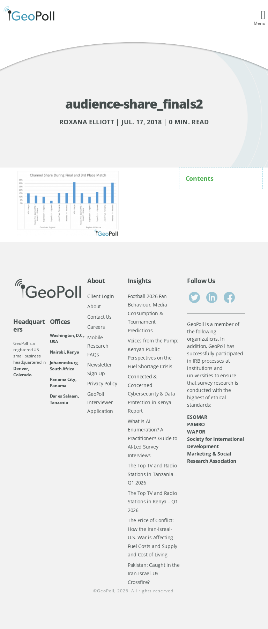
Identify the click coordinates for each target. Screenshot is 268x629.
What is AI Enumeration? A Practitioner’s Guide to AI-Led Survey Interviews (152, 438)
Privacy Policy (102, 383)
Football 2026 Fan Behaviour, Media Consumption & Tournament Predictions (147, 313)
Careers (96, 327)
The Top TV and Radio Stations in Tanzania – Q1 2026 (152, 474)
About (94, 306)
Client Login (100, 296)
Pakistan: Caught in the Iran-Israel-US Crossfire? (154, 573)
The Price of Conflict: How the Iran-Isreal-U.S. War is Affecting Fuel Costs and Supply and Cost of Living (152, 537)
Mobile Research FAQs (97, 346)
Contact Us (99, 316)
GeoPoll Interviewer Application (100, 402)
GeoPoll (105, 591)
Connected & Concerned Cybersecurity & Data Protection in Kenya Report (151, 393)
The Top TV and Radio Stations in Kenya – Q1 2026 (153, 501)
